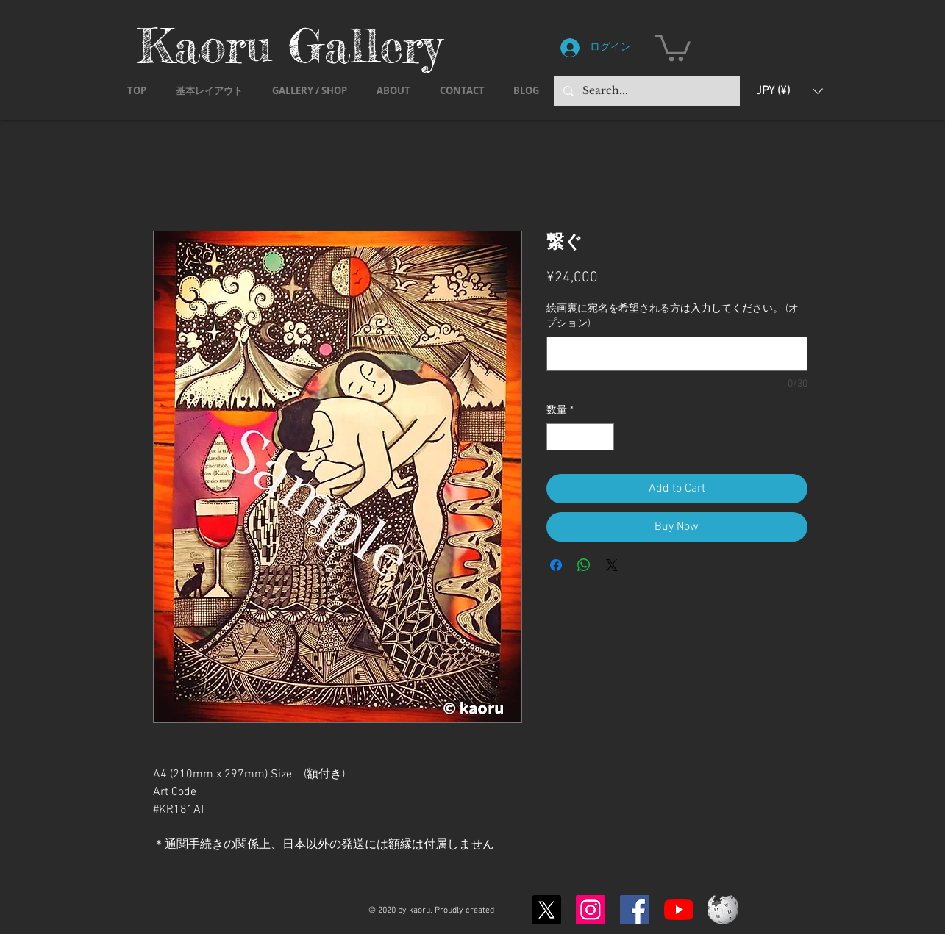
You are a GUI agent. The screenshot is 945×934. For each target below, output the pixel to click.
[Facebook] (634, 909)
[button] (673, 46)
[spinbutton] (580, 437)
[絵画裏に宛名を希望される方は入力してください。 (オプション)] (677, 353)
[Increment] (602, 437)
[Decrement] (558, 437)
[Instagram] (590, 909)
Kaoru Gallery (290, 45)
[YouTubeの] (678, 909)
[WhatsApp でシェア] (584, 565)
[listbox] (789, 90)
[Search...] (645, 91)
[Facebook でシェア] (556, 565)
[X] (546, 909)
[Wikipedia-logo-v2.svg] (723, 909)
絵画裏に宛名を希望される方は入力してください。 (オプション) (672, 316)
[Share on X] (612, 565)
